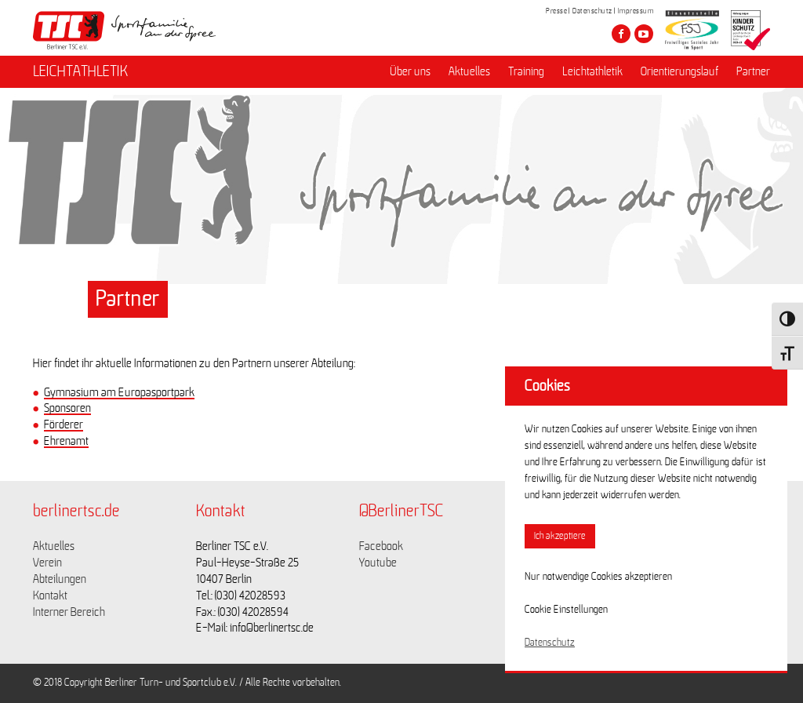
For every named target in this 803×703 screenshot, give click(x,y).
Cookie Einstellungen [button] (566, 609)
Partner (753, 71)
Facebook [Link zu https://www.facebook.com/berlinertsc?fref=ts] (381, 546)
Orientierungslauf (679, 71)
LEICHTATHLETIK (80, 71)
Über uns (410, 71)
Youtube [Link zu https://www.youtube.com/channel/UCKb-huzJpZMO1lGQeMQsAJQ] (378, 562)
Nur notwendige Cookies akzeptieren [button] (598, 576)
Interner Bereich (69, 612)
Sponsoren (67, 408)
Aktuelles (469, 71)
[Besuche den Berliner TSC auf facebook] (621, 33)
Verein (47, 562)
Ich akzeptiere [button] (560, 536)
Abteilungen (59, 579)
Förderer (63, 424)
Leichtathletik (592, 71)
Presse (556, 11)
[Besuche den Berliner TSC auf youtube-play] (643, 33)
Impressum (636, 11)
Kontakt (50, 595)
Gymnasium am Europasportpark (119, 392)
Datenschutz (592, 11)
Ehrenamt (66, 441)
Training (526, 71)
